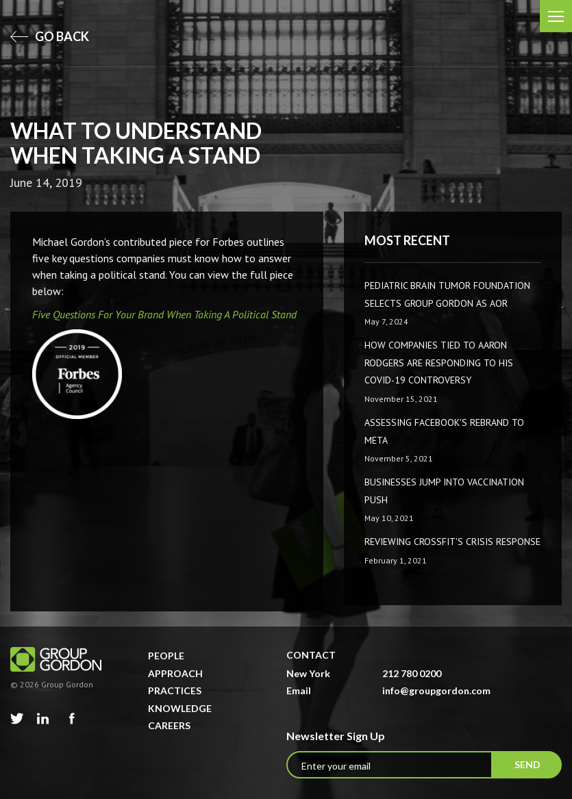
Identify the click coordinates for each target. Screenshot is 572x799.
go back (49, 36)
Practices (174, 690)
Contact (311, 655)
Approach (175, 673)
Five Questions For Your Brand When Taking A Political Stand (164, 314)
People (166, 655)
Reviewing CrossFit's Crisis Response (452, 541)
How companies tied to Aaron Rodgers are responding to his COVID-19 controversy (438, 362)
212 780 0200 (411, 673)
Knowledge (180, 708)
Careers (169, 725)
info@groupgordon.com (436, 690)
